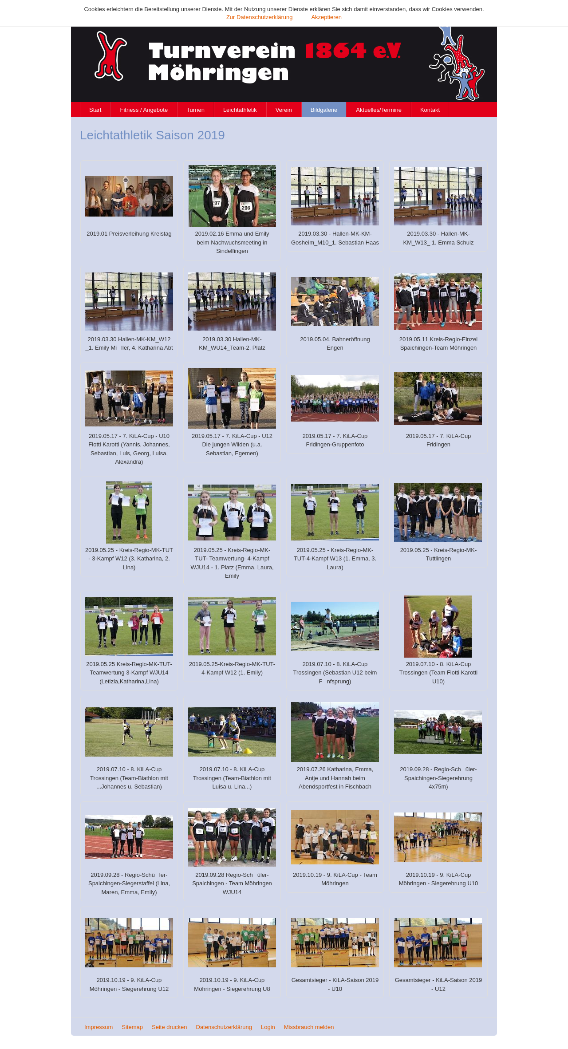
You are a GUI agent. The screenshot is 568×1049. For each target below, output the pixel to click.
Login (268, 1027)
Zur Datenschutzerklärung (259, 17)
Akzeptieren (326, 17)
